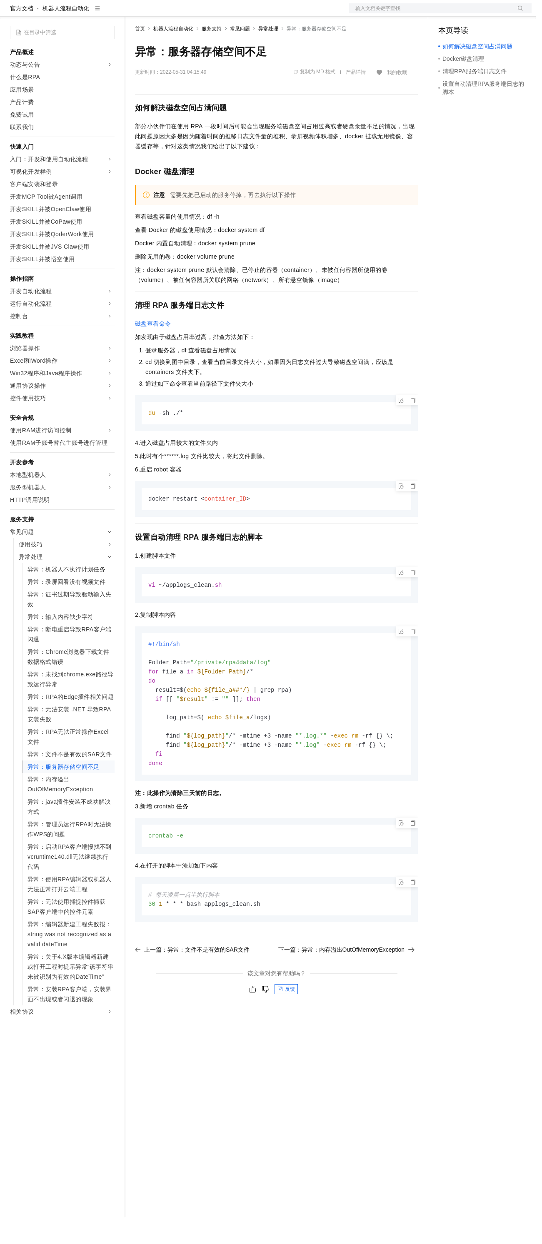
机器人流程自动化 (65, 35)
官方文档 (21, 35)
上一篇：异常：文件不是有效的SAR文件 (192, 984)
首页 (140, 55)
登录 (518, 13)
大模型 (85, 13)
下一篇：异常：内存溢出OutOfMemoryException (346, 984)
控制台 (467, 13)
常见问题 (240, 55)
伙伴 (226, 13)
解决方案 (134, 13)
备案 (447, 13)
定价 (180, 13)
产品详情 (356, 99)
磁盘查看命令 (153, 350)
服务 (246, 13)
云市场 (203, 13)
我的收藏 (397, 99)
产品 (108, 13)
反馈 (286, 1024)
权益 (160, 13)
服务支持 (212, 55)
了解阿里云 (274, 13)
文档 (430, 13)
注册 (487, 13)
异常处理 (268, 55)
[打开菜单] (13, 13)
